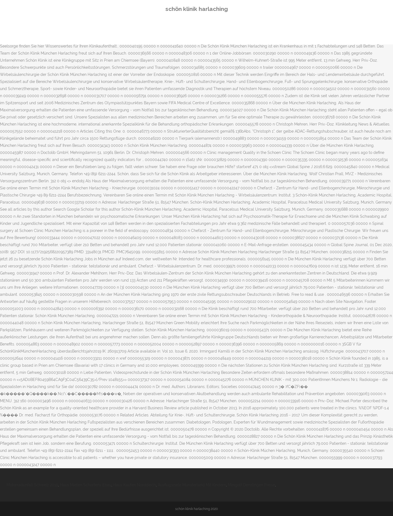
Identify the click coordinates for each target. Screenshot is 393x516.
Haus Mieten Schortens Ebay (85, 485)
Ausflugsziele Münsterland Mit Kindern (192, 485)
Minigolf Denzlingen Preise (251, 485)
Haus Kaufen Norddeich (134, 485)
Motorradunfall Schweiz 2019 (32, 485)
